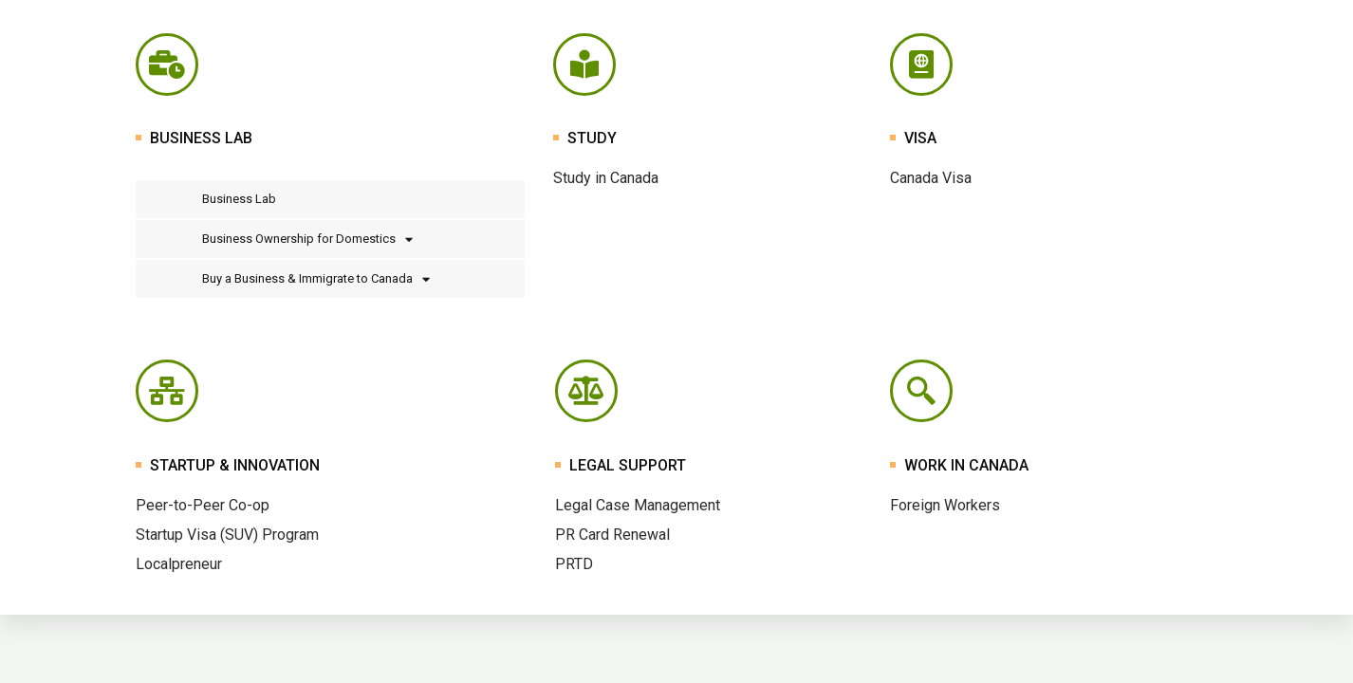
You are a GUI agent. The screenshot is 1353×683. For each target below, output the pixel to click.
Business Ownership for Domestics (307, 239)
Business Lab (239, 199)
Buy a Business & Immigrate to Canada (316, 279)
